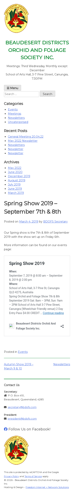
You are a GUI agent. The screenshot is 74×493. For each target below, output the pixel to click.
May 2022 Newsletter (22, 141)
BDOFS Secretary (55, 221)
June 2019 (15, 188)
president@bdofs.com (22, 418)
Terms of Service (33, 476)
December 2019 (19, 176)
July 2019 (14, 184)
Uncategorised (18, 122)
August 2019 (16, 180)
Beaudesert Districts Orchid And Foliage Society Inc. (37, 50)
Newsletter (15, 149)
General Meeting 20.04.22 (25, 136)
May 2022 (14, 168)
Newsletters (16, 118)
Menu (12, 88)
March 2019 (16, 193)
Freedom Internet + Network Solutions (47, 487)
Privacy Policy (11, 476)
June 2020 (15, 172)
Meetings (14, 113)
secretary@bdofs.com (22, 407)
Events (13, 109)
